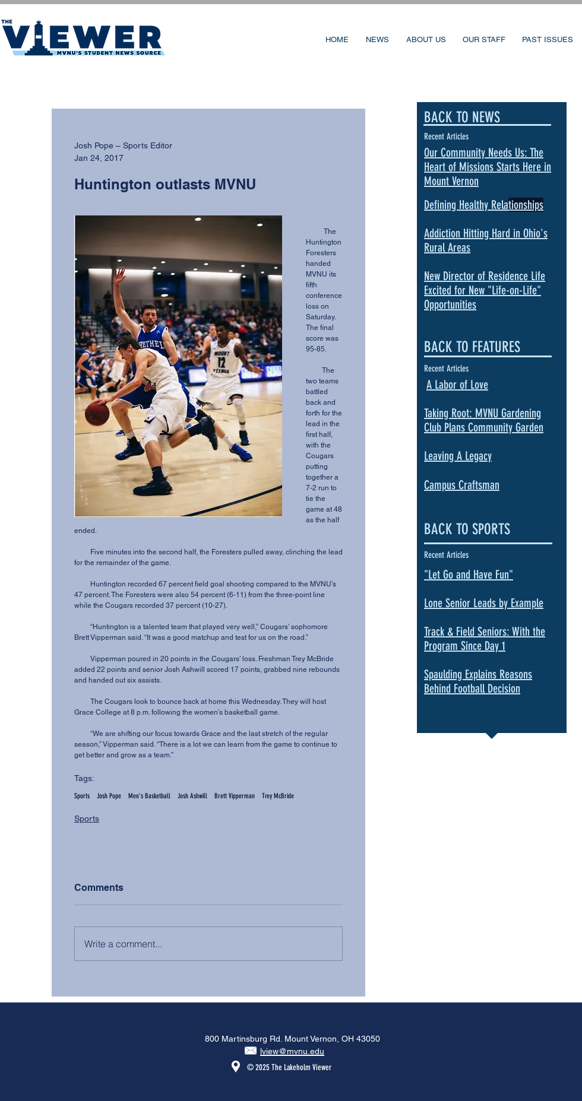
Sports (82, 796)
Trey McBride (278, 796)
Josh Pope (109, 796)
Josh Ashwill (192, 796)
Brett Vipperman (234, 796)
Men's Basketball (149, 796)
